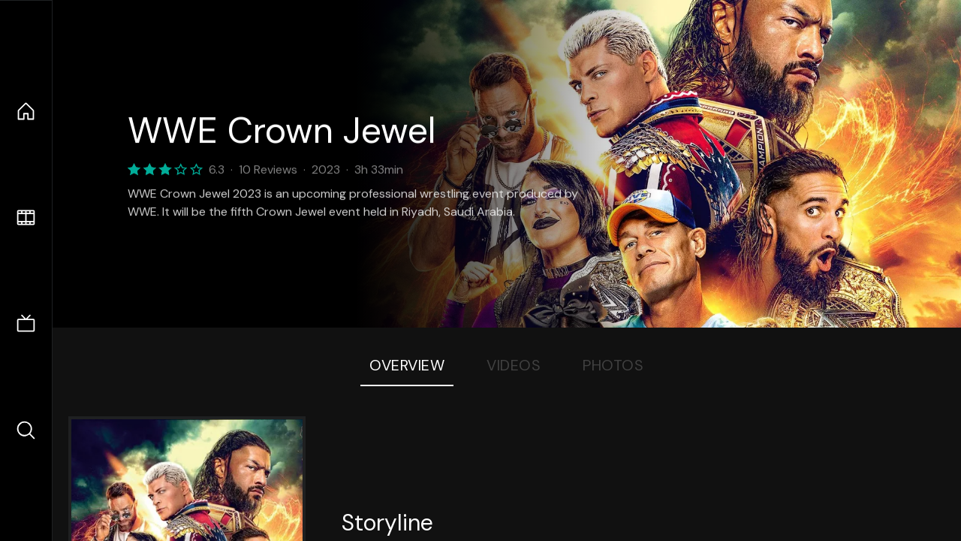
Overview (406, 365)
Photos (613, 365)
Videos (514, 365)
